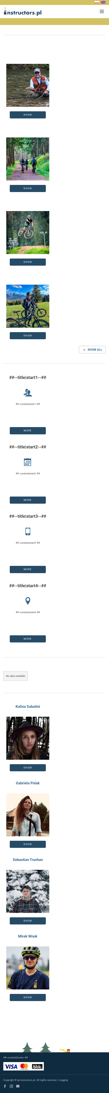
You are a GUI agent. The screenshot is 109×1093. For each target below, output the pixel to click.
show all (92, 349)
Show (27, 114)
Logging (63, 1080)
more (28, 430)
